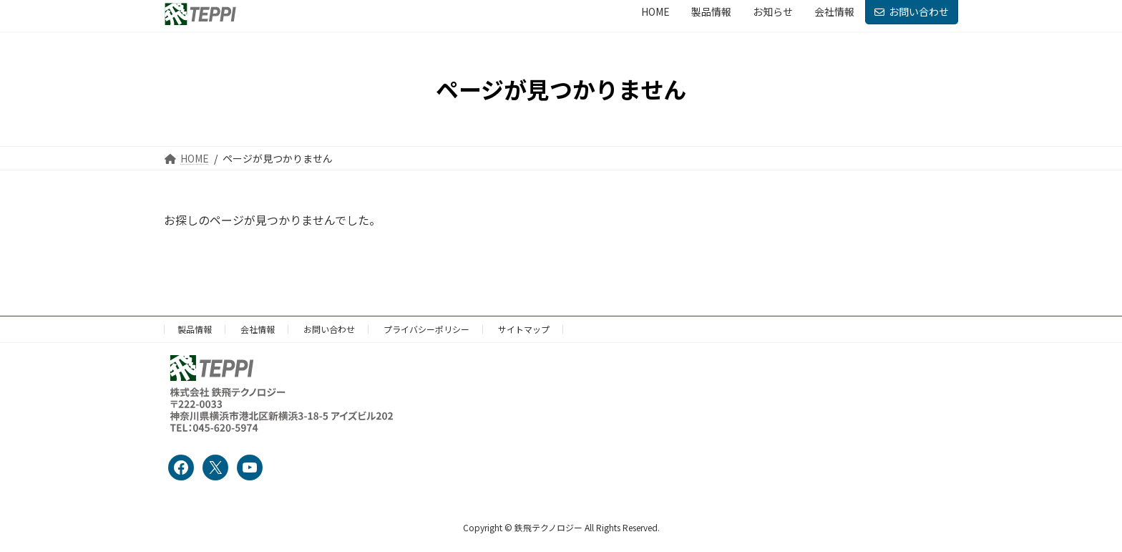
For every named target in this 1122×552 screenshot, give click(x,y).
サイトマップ (524, 329)
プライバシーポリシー (426, 329)
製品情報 (194, 329)
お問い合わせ (911, 11)
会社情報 (257, 329)
